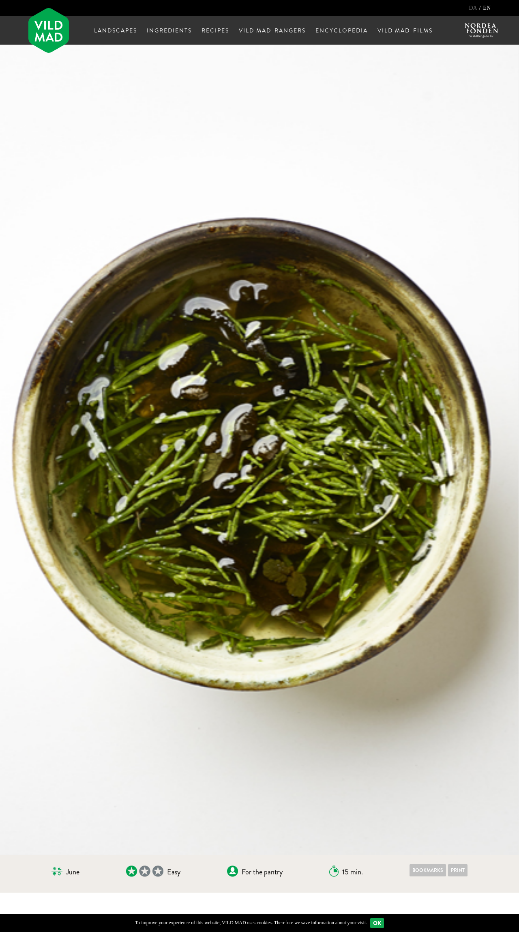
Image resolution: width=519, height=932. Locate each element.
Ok (377, 923)
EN (487, 8)
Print (458, 870)
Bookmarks (427, 870)
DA (473, 8)
